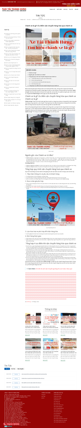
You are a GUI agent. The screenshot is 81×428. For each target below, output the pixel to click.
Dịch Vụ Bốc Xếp (57, 403)
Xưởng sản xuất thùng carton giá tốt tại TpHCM (13, 34)
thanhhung (29, 301)
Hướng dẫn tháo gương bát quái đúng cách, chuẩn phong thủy (32, 327)
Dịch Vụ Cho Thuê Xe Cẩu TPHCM (13, 75)
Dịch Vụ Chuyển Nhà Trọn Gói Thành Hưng (13, 94)
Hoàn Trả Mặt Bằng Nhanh (59, 408)
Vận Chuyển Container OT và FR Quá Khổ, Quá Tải (13, 100)
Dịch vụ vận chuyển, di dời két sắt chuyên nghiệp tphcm (12, 41)
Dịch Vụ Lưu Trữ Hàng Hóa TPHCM (13, 57)
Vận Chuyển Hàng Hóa (58, 406)
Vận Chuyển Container (58, 416)
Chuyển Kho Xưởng (57, 398)
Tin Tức (71, 9)
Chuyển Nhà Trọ (57, 399)
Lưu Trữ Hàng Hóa (57, 413)
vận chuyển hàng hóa (36, 187)
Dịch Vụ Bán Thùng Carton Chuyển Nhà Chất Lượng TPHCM (13, 51)
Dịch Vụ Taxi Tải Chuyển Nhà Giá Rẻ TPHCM (13, 72)
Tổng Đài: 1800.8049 (12, 424)
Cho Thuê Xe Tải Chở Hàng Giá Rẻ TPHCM (13, 84)
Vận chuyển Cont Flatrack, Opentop (13, 103)
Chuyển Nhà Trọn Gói (58, 394)
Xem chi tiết (27, 335)
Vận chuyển (20, 369)
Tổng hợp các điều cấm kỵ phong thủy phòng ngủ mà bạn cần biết (50, 327)
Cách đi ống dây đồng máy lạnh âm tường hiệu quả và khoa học (33, 352)
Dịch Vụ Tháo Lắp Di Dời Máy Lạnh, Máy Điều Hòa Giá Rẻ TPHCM (13, 54)
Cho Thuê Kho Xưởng (58, 411)
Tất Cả (7, 369)
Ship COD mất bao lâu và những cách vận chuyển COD (50, 352)
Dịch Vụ (65, 9)
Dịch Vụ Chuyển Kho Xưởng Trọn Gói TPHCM (13, 69)
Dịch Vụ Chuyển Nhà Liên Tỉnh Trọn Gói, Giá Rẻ (13, 44)
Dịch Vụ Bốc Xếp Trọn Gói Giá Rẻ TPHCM (12, 81)
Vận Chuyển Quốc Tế (58, 410)
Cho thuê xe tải (57, 401)
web (26, 273)
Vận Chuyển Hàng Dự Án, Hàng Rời (13, 97)
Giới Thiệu (59, 9)
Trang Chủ (52, 9)
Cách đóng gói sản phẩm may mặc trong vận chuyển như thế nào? (68, 353)
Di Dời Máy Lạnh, (57, 415)
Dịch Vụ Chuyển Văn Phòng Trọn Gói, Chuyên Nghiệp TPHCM (12, 91)
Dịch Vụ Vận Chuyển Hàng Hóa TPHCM (12, 78)
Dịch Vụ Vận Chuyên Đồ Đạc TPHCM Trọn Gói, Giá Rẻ (13, 37)
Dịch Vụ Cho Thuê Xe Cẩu (58, 404)
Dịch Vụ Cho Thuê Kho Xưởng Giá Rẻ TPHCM (12, 60)
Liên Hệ (76, 9)
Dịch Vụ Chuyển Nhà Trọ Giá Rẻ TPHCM (12, 88)
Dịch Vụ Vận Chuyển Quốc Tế (12, 62)
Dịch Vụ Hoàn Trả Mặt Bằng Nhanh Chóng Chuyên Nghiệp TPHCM (13, 65)
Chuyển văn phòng (57, 396)
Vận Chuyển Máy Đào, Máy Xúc (12, 105)
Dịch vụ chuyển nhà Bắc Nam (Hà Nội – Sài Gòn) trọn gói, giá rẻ (12, 47)
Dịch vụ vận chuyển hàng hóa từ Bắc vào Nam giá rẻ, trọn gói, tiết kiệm (68, 327)
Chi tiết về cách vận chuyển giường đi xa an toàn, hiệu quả (54, 269)
